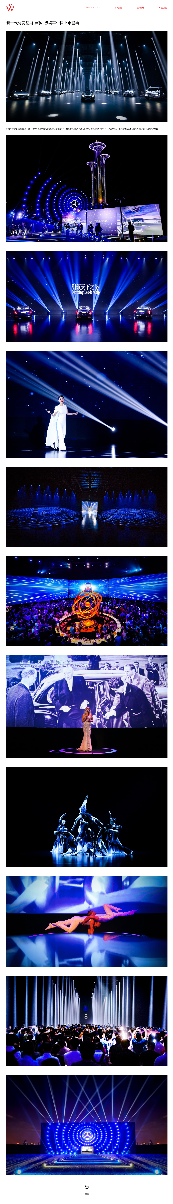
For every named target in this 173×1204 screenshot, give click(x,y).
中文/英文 (163, 8)
